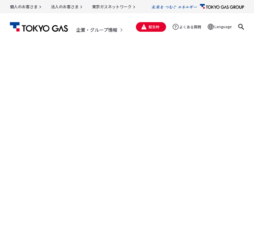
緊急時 (153, 26)
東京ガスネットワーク (112, 6)
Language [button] (223, 26)
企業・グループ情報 (96, 29)
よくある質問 (190, 26)
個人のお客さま (24, 6)
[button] (241, 26)
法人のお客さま (65, 6)
